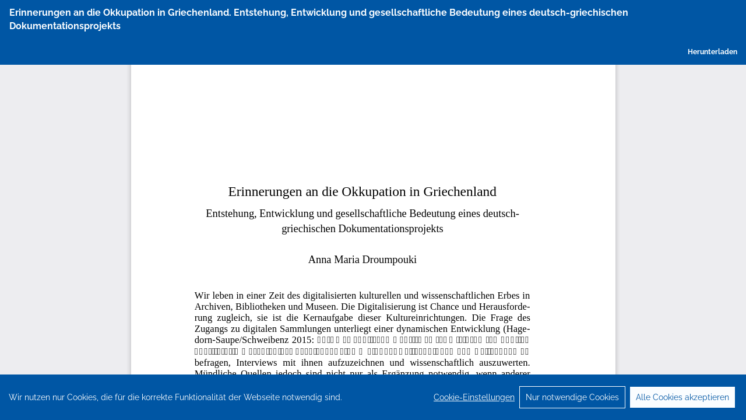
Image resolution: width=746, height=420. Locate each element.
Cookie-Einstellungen (474, 409)
